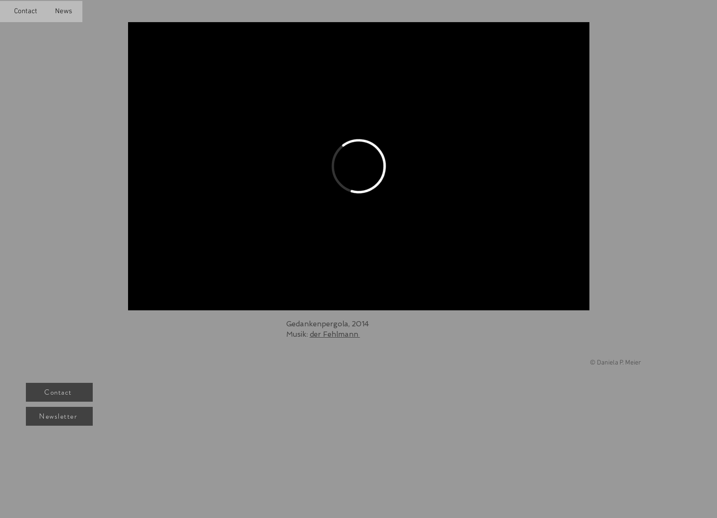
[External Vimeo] (358, 166)
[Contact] (59, 392)
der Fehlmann (335, 334)
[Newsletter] (59, 416)
